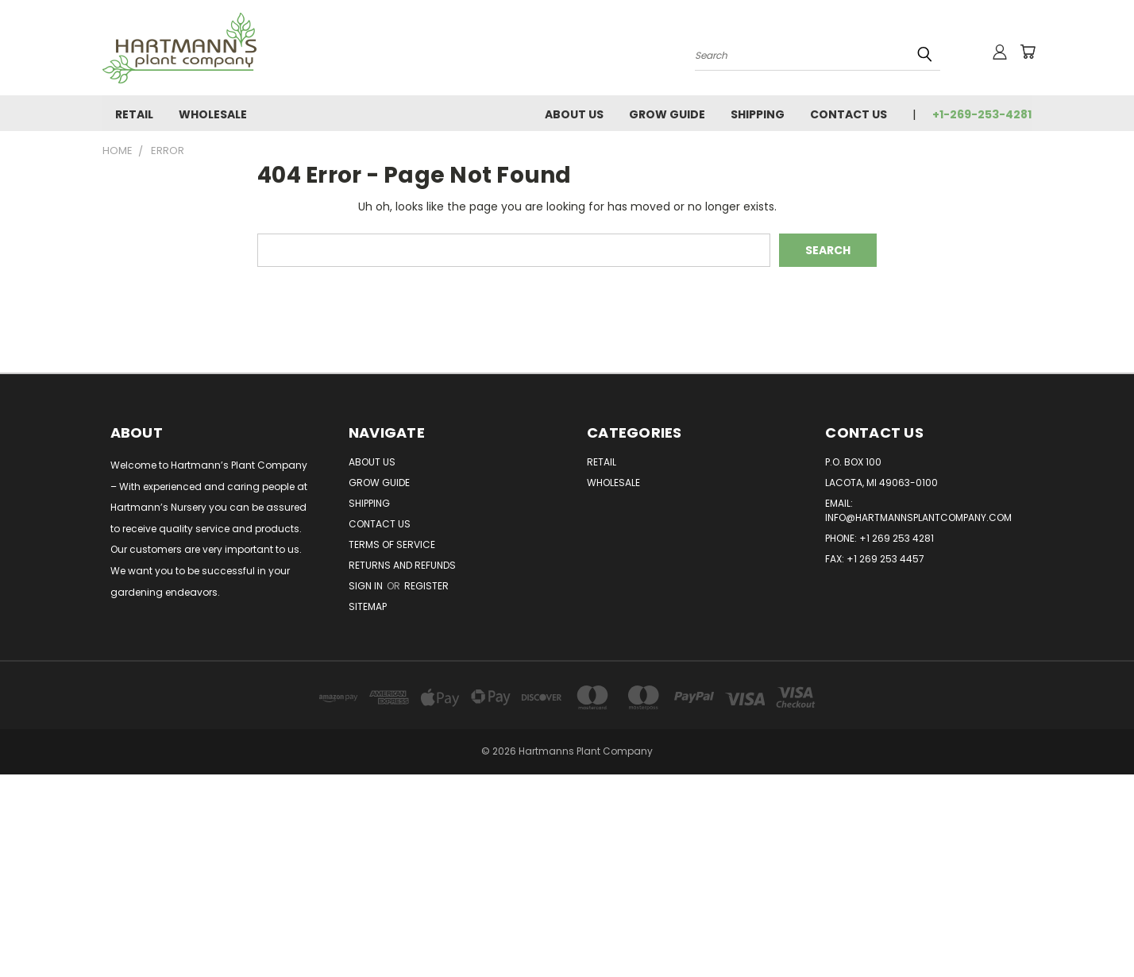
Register (426, 586)
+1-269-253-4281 (982, 114)
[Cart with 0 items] (1028, 52)
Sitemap (368, 606)
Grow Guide (667, 114)
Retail (134, 114)
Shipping (758, 114)
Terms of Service (392, 544)
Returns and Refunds (402, 565)
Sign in (367, 586)
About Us (574, 114)
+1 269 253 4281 (896, 538)
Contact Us (848, 114)
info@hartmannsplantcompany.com (918, 517)
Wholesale (213, 114)
